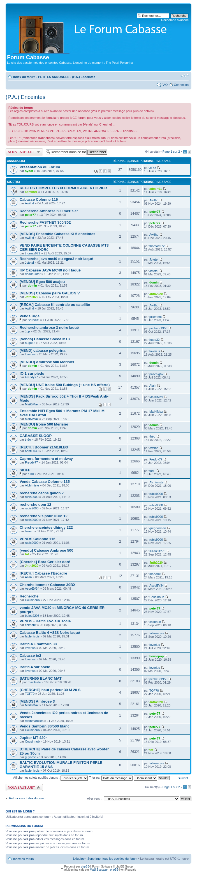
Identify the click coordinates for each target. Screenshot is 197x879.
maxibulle (34, 682)
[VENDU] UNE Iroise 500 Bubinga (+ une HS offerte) (65, 385)
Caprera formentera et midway (46, 459)
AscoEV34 (32, 588)
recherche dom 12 (35, 504)
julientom (155, 316)
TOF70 (29, 693)
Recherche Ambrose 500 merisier (49, 211)
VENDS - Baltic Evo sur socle (45, 621)
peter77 (30, 214)
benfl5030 (31, 451)
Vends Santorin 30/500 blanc (44, 726)
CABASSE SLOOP (36, 436)
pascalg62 (156, 374)
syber (29, 171)
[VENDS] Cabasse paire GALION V (50, 293)
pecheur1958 (158, 328)
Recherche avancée (175, 20)
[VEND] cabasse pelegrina (42, 350)
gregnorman (157, 528)
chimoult (30, 625)
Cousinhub (32, 600)
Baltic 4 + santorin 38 (38, 644)
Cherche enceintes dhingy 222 (46, 527)
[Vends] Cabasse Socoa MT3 (45, 339)
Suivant (183, 778)
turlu (31, 474)
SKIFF (25, 470)
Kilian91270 (157, 551)
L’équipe (79, 858)
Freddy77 (31, 377)
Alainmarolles (34, 720)
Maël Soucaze (98, 869)
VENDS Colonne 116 (37, 539)
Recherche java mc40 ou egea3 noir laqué (56, 259)
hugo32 (30, 342)
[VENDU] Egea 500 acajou (42, 282)
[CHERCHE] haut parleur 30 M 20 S (50, 690)
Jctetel (29, 262)
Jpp (27, 331)
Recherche (29, 596)
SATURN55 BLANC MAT (41, 678)
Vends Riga (30, 316)
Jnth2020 (31, 297)
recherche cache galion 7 (42, 493)
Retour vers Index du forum (27, 798)
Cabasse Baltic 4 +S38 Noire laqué (50, 632)
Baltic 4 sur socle (35, 667)
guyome (30, 757)
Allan (28, 577)
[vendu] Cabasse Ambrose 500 (46, 550)
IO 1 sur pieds (32, 373)
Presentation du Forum (40, 167)
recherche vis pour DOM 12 (44, 516)
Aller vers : (94, 798)
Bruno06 (34, 320)
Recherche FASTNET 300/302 (45, 222)
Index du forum (24, 77)
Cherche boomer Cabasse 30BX (47, 585)
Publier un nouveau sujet (24, 151)
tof (27, 554)
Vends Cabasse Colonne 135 (45, 481)
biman (29, 531)
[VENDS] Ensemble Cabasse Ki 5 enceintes (57, 234)
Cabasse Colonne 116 (39, 199)
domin (32, 285)
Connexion (181, 84)
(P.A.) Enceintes (83, 77)
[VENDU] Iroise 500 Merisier (44, 424)
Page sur (171, 151)
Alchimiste (32, 485)
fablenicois (32, 636)
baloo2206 (32, 615)
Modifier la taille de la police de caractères (184, 75)
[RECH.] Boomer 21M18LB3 (44, 447)
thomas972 (32, 253)
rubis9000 (31, 496)
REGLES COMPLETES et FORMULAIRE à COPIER (63, 188)
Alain (152, 385)
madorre (155, 574)
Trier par (110, 777)
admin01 (31, 191)
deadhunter (33, 274)
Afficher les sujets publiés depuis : (50, 777)
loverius (30, 354)
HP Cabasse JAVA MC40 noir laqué (50, 270)
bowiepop (156, 656)
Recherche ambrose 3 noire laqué (49, 327)
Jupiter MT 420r (33, 738)
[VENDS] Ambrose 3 (37, 701)
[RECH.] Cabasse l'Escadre (43, 573)
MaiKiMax (31, 404)
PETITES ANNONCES (53, 77)
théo (28, 439)
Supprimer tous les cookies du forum (112, 858)
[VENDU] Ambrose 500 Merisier (47, 362)
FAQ (164, 84)
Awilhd (29, 203)
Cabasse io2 (30, 655)
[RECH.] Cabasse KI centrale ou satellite (55, 305)
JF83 (152, 167)
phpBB (85, 866)
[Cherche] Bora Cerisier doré (45, 562)
